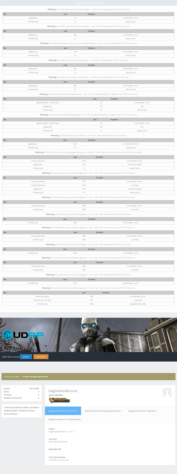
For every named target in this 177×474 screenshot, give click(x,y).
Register (40, 356)
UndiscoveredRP (11, 376)
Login (26, 356)
